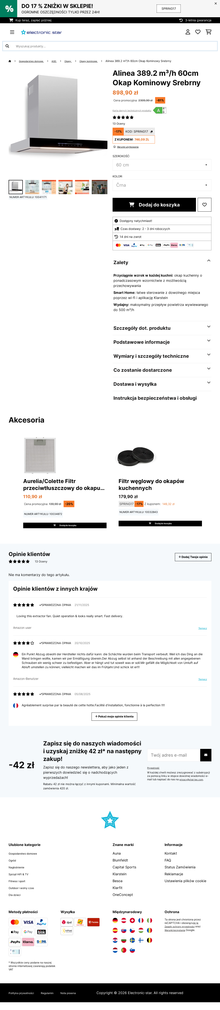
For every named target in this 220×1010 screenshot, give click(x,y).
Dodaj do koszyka (154, 205)
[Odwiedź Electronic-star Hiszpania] (115, 938)
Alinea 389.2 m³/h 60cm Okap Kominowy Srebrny (156, 61)
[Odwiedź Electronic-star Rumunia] (149, 938)
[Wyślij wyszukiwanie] (7, 46)
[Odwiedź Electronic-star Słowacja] (123, 938)
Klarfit (117, 895)
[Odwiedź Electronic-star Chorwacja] (115, 948)
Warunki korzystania (177, 937)
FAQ (168, 868)
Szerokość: (121, 156)
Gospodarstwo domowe (36, 61)
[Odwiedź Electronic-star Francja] (141, 928)
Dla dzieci (17, 902)
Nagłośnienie (19, 875)
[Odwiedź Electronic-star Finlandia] (141, 948)
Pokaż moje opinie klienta (115, 724)
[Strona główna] (14, 61)
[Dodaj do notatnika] (204, 205)
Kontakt (171, 861)
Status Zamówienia (180, 875)
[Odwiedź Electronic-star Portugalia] (123, 957)
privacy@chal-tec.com (193, 787)
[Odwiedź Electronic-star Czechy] (132, 938)
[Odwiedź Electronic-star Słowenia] (132, 957)
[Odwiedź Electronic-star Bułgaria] (123, 948)
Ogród (14, 868)
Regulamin (58, 1000)
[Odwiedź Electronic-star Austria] (123, 928)
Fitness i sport (20, 888)
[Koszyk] (208, 32)
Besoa (117, 888)
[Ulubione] (197, 32)
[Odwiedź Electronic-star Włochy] (149, 928)
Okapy (79, 61)
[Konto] (188, 32)
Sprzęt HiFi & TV (22, 882)
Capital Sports (124, 875)
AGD (63, 61)
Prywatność (154, 775)
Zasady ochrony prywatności (182, 934)
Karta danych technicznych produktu (132, 110)
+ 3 (99, 187)
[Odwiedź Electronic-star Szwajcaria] (132, 928)
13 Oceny (119, 123)
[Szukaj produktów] (110, 46)
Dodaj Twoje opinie (188, 564)
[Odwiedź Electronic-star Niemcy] (115, 928)
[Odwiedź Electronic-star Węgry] (141, 938)
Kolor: (118, 176)
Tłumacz (201, 636)
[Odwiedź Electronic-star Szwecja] (132, 948)
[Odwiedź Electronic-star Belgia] (149, 948)
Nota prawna (83, 1000)
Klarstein (120, 882)
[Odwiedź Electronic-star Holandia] (115, 957)
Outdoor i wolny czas (26, 895)
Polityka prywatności (26, 1000)
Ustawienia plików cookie (185, 888)
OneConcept (123, 902)
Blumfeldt (120, 868)
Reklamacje (174, 882)
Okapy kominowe (104, 61)
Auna (117, 861)
